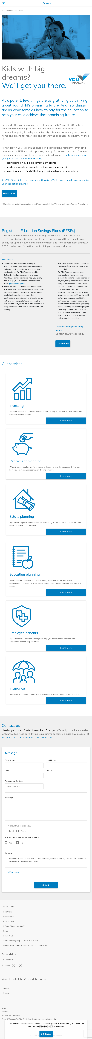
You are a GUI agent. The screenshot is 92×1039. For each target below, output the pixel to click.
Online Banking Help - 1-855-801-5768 (20, 940)
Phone (49, 770)
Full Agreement (13, 872)
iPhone (6, 988)
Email (7, 770)
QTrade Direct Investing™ (14, 926)
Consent (8, 853)
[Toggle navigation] (88, 3)
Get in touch (9, 193)
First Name (10, 760)
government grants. (17, 283)
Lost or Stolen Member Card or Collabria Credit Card (25, 945)
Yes (10, 843)
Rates (5, 931)
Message (9, 797)
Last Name (51, 760)
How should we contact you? (18, 826)
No (21, 843)
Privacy (4, 1012)
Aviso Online (8, 921)
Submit (46, 885)
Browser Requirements (11, 1015)
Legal (4, 1008)
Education (19, 10)
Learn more (66, 420)
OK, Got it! (46, 1034)
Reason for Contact (14, 781)
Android (6, 993)
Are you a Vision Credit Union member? (22, 837)
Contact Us (8, 936)
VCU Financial (7, 10)
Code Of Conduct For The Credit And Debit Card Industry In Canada (29, 1019)
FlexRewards (8, 916)
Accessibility (8, 959)
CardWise (7, 912)
